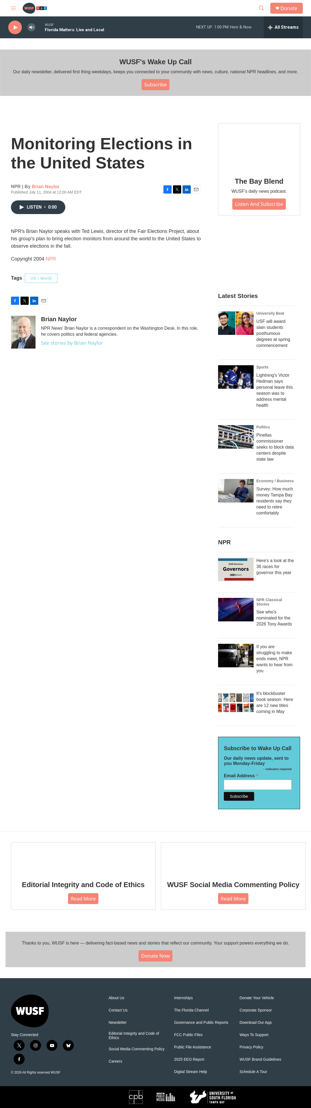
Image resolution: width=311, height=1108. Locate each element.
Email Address (241, 776)
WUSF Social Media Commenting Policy (233, 885)
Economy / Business (275, 481)
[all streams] (283, 27)
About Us (116, 998)
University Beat (270, 313)
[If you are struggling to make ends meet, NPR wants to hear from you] (236, 655)
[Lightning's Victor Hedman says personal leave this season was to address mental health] (236, 377)
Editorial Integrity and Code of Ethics (83, 885)
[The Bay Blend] (259, 146)
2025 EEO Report (189, 1059)
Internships (183, 998)
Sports (262, 367)
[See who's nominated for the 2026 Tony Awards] (236, 609)
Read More (83, 898)
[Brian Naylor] (23, 332)
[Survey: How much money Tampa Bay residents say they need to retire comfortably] (236, 490)
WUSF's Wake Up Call (155, 62)
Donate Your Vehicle (256, 998)
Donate (288, 8)
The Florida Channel (191, 1010)
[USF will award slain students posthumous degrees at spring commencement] (236, 323)
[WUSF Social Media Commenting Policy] (233, 858)
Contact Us (117, 1010)
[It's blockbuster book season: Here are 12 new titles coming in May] (236, 702)
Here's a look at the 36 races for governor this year (275, 566)
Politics (263, 427)
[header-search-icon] (261, 8)
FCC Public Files (188, 1035)
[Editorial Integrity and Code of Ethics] (83, 858)
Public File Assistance (192, 1047)
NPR (51, 259)
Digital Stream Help (190, 1072)
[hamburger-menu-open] (13, 8)
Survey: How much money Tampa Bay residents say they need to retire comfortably (274, 501)
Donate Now (155, 955)
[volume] (31, 27)
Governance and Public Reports (201, 1023)
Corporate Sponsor (255, 1010)
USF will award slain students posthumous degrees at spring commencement (273, 333)
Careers (115, 1061)
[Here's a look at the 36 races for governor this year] (236, 569)
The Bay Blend (259, 181)
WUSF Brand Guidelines (260, 1059)
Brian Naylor (46, 186)
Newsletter (117, 1023)
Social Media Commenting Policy (136, 1049)
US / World (41, 278)
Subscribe (155, 84)
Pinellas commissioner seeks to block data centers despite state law (275, 447)
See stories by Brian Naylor (72, 343)
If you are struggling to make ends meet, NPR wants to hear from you (274, 658)
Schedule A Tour (253, 1072)
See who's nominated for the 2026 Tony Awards (274, 618)
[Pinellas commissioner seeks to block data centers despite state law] (236, 437)
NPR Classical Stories (269, 602)
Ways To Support (253, 1035)
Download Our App (255, 1023)
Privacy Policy (251, 1047)
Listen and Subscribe (259, 204)
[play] (15, 27)
